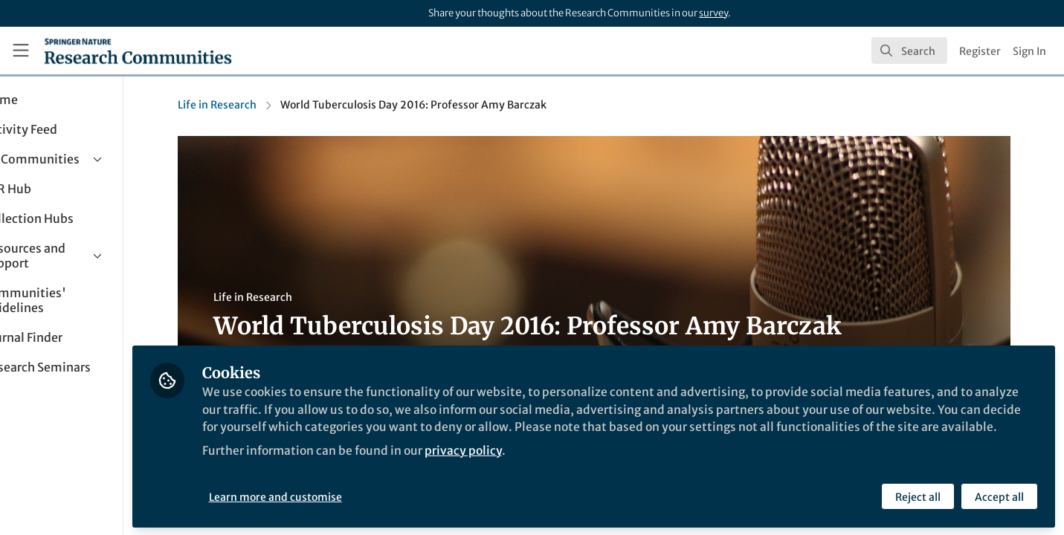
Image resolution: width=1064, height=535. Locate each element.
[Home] (138, 50)
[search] (909, 50)
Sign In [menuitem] (1029, 51)
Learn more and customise (342, 495)
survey (713, 13)
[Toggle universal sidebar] (21, 50)
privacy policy (534, 466)
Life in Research (250, 104)
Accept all (998, 495)
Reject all (917, 495)
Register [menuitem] (980, 51)
